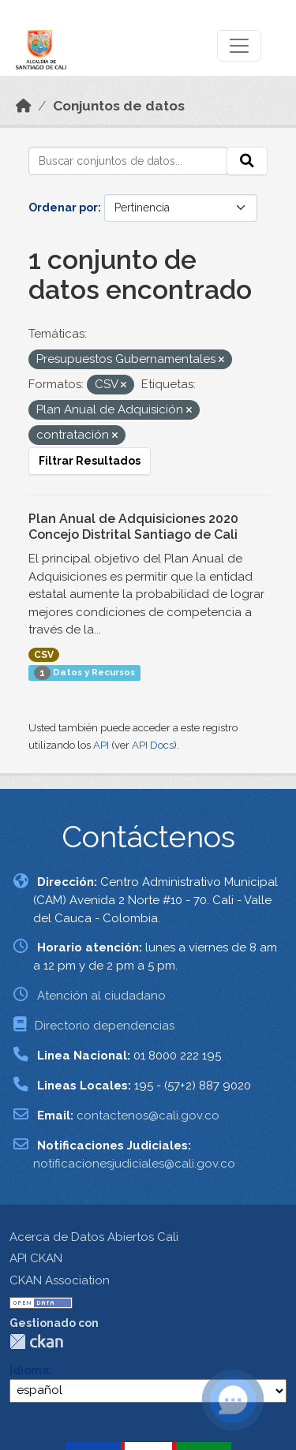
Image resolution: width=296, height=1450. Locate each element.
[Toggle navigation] (239, 46)
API (101, 745)
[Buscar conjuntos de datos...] (127, 161)
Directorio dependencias (104, 1025)
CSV (44, 654)
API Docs (153, 745)
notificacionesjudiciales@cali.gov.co (134, 1164)
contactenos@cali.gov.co (148, 1115)
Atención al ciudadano (101, 995)
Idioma (29, 1370)
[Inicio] (24, 106)
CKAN (36, 1341)
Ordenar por (63, 207)
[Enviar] (247, 161)
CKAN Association (59, 1280)
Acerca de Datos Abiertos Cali (93, 1237)
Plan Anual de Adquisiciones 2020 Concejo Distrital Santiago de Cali (133, 527)
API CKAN (35, 1258)
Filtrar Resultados (90, 460)
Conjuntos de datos (119, 106)
